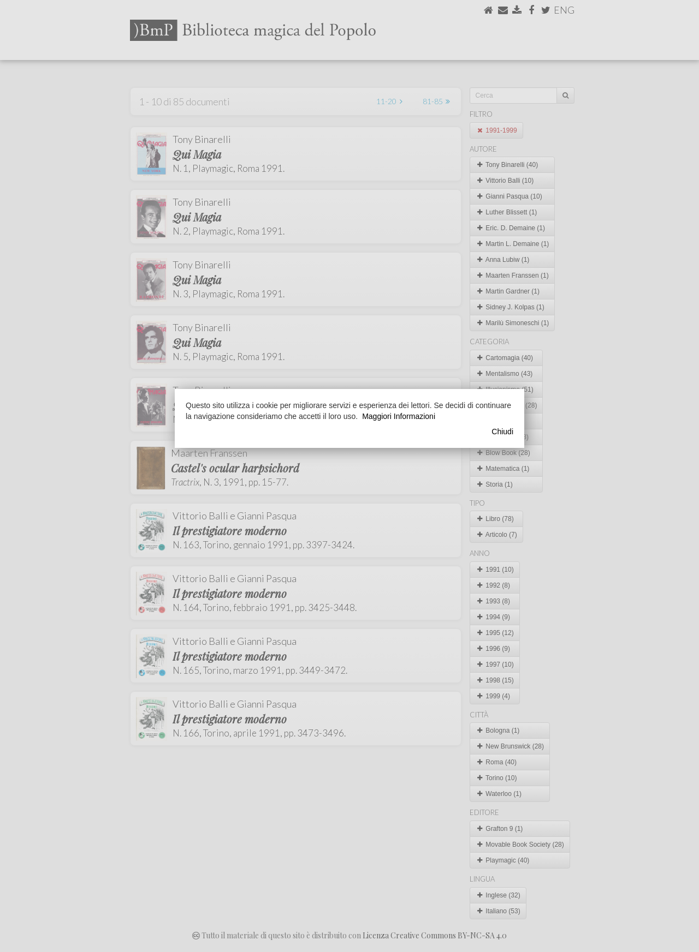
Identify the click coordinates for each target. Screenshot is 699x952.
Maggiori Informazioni (398, 416)
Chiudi (502, 431)
